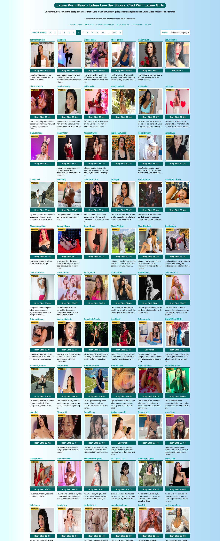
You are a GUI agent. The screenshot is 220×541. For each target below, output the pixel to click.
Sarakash (61, 40)
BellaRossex (171, 464)
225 (114, 32)
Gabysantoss (36, 117)
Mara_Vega (170, 387)
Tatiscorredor (144, 271)
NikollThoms (63, 232)
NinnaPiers (143, 464)
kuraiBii (141, 425)
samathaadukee (37, 40)
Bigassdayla (90, 40)
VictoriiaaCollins (172, 310)
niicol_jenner (117, 40)
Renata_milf (143, 348)
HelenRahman (144, 117)
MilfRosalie (89, 78)
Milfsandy (61, 155)
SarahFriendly (63, 78)
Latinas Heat (137, 24)
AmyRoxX (115, 271)
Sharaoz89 (62, 348)
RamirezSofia (144, 40)
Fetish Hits (133, 537)
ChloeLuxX (35, 155)
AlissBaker (143, 78)
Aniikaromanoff (118, 348)
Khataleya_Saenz (146, 387)
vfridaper (115, 155)
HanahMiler (62, 117)
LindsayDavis (63, 194)
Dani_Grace (89, 194)
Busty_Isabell (117, 78)
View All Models (39, 32)
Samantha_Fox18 (173, 155)
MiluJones (35, 425)
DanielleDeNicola (92, 271)
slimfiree (115, 464)
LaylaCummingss (173, 425)
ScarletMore (170, 194)
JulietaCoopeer (91, 464)
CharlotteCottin (91, 155)
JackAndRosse (37, 232)
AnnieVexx (170, 348)
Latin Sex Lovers (75, 24)
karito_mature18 (118, 117)
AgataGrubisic (145, 310)
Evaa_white (89, 232)
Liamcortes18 (36, 78)
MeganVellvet (117, 194)
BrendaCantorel (91, 310)
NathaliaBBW (90, 425)
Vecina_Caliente (64, 271)
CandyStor (62, 425)
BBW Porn (89, 24)
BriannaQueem (37, 271)
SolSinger (169, 78)
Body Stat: (43, 62)
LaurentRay (62, 310)
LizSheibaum (171, 40)
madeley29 (170, 117)
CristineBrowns (64, 387)
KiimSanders (63, 464)
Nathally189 (116, 232)
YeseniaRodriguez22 (93, 387)
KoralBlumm (144, 155)
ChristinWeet (36, 387)
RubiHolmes (144, 232)
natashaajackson (119, 425)
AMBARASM (117, 310)
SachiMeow (89, 348)
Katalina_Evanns (38, 310)
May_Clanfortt (144, 194)
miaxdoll (34, 348)
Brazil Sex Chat (123, 24)
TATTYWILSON (118, 387)
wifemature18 (171, 232)
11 (103, 32)
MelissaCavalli (91, 117)
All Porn (148, 24)
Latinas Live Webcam (105, 24)
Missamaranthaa (37, 194)
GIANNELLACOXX (173, 271)
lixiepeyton (35, 464)
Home (164, 32)
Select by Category (179, 32)
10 (97, 32)
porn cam (169, 516)
